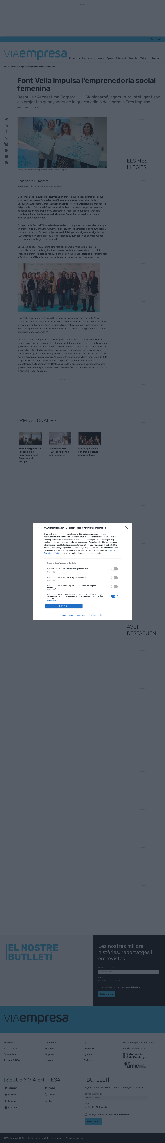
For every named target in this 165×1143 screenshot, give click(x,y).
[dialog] (82, 571)
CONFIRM (64, 606)
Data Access (82, 615)
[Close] (127, 528)
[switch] (114, 568)
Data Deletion (67, 615)
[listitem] (82, 563)
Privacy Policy (97, 615)
